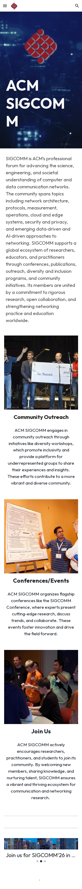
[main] (41, 103)
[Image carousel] (41, 850)
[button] (5, 5)
